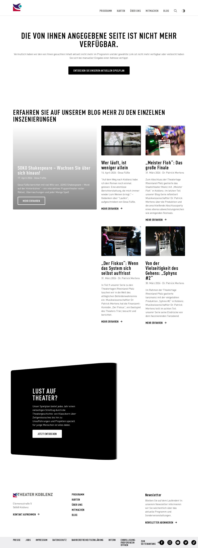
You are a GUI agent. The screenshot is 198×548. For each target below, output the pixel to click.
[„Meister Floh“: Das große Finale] (165, 140)
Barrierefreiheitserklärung (87, 540)
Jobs (28, 540)
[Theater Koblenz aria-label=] (33, 495)
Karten (121, 10)
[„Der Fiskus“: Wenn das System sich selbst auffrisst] (121, 241)
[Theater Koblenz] (38, 10)
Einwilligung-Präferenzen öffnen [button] (127, 542)
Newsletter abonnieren (159, 522)
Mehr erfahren (31, 200)
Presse (17, 540)
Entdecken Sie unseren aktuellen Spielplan (99, 70)
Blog (166, 10)
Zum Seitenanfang (147, 542)
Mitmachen (152, 10)
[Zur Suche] (175, 10)
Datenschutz (59, 540)
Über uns (135, 10)
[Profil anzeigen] (160, 542)
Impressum (41, 540)
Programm (106, 10)
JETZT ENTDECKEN (47, 434)
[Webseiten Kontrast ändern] (183, 11)
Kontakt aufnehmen (24, 514)
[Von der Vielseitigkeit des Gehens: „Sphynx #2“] (165, 241)
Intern (111, 540)
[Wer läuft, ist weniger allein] (121, 140)
